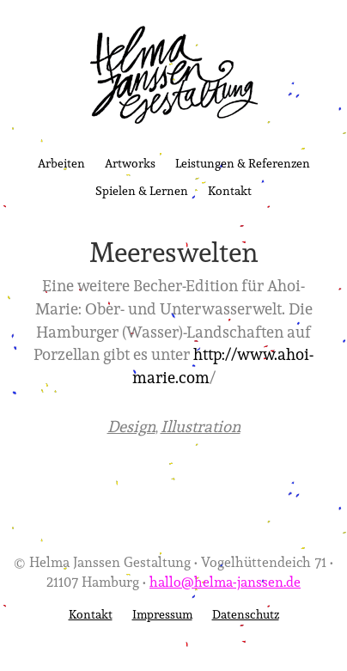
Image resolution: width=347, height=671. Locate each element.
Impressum (162, 614)
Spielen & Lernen (141, 190)
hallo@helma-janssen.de (225, 581)
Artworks (130, 163)
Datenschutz (245, 614)
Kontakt (230, 190)
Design (131, 426)
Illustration (200, 426)
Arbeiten (61, 163)
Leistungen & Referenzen (242, 163)
